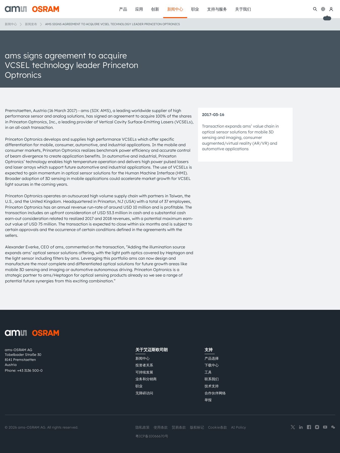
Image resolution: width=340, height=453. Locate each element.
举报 (208, 400)
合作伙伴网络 (215, 393)
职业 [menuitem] (195, 9)
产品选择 (212, 358)
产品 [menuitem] (123, 9)
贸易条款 (179, 427)
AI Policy (238, 427)
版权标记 (197, 427)
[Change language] (323, 9)
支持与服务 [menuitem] (217, 9)
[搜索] (315, 9)
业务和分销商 (146, 379)
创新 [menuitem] (155, 9)
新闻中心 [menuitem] (175, 9)
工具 (208, 372)
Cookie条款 (217, 427)
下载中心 (212, 365)
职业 (139, 386)
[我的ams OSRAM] (331, 9)
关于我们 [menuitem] (243, 9)
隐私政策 (142, 427)
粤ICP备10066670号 (151, 436)
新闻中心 (11, 24)
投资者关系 (144, 365)
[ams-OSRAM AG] (32, 9)
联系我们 (212, 379)
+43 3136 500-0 (30, 370)
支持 (209, 349)
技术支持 (212, 386)
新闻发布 (31, 24)
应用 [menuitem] (139, 9)
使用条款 (161, 427)
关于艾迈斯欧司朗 (151, 349)
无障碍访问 (144, 393)
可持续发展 (144, 372)
